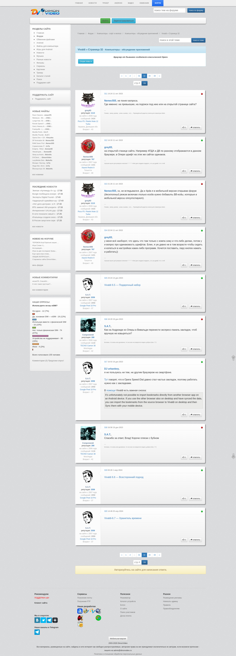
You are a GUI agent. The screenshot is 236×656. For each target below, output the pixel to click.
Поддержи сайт (43, 82)
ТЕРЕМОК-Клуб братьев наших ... (45, 242)
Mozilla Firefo (37, 132)
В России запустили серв (43, 220)
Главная (79, 3)
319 (106, 470)
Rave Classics (37, 115)
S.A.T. (88, 295)
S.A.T (107, 326)
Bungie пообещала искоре (44, 194)
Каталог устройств (128, 601)
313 (106, 184)
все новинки (37, 174)
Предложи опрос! (56, 360)
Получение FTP (83, 601)
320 (106, 511)
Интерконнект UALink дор (44, 210)
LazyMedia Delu (38, 160)
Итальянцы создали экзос (44, 217)
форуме (49, 239)
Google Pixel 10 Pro (88, 306)
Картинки (41, 69)
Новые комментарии (45, 277)
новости (51, 187)
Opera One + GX (38, 137)
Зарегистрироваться (124, 21)
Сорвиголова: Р (38, 146)
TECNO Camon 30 (88, 346)
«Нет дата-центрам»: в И (43, 204)
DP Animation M (38, 140)
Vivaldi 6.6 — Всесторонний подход (123, 477)
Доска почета (125, 616)
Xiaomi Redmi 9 (88, 168)
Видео (131, 3)
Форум (158, 3)
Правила (167, 605)
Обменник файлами (46, 39)
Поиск (39, 79)
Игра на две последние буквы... (44, 251)
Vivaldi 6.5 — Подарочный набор (122, 285)
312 (106, 140)
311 (106, 94)
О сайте (123, 609)
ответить (195, 127)
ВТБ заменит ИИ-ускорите (44, 207)
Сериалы (41, 66)
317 (106, 362)
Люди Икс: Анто (38, 166)
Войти (105, 21)
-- (134, 76)
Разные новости (44, 59)
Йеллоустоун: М (38, 169)
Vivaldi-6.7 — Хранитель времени (122, 518)
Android (118, 3)
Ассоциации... (37, 248)
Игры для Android (44, 49)
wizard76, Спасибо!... (40, 281)
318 (106, 427)
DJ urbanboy (111, 368)
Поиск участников (127, 612)
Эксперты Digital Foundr (43, 197)
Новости (92, 3)
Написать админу (170, 601)
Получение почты (84, 598)
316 (106, 319)
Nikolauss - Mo (37, 118)
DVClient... (36, 157)
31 (139, 76)
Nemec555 (110, 100)
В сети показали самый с (43, 214)
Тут (106, 379)
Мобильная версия (118, 639)
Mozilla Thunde (38, 135)
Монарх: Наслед (38, 163)
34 (155, 76)
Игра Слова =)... (38, 245)
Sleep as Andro (38, 154)
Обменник (144, 3)
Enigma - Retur (37, 149)
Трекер (105, 3)
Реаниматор (125, 598)
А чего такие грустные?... (42, 284)
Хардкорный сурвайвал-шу (44, 201)
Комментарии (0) (40, 360)
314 (106, 230)
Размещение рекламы (172, 598)
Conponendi (88, 335)
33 (150, 76)
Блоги (122, 605)
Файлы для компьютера (47, 46)
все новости (37, 226)
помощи (111, 390)
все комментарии (40, 290)
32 (144, 76)
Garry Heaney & (38, 126)
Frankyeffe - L (37, 129)
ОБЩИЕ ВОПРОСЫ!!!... (41, 257)
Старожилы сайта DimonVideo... (44, 259)
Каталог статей (43, 76)
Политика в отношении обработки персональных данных (118, 654)
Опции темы (86, 61)
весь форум (37, 265)
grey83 (88, 110)
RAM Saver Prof (38, 143)
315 (106, 278)
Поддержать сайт (43, 95)
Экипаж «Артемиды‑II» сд (44, 190)
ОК (144, 83)
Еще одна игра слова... (41, 254)
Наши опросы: (41, 302)
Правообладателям (171, 609)
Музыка (40, 56)
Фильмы (40, 63)
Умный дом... (37, 152)
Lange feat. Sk (37, 121)
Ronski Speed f (38, 123)
